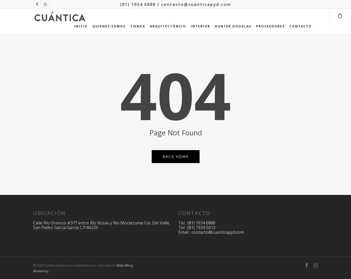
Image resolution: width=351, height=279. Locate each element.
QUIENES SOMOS (109, 26)
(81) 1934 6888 (138, 4)
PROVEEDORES (270, 26)
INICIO (81, 26)
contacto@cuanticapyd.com (196, 4)
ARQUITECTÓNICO (168, 26)
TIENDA (137, 26)
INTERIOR (200, 26)
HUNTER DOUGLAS (233, 26)
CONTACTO (300, 26)
